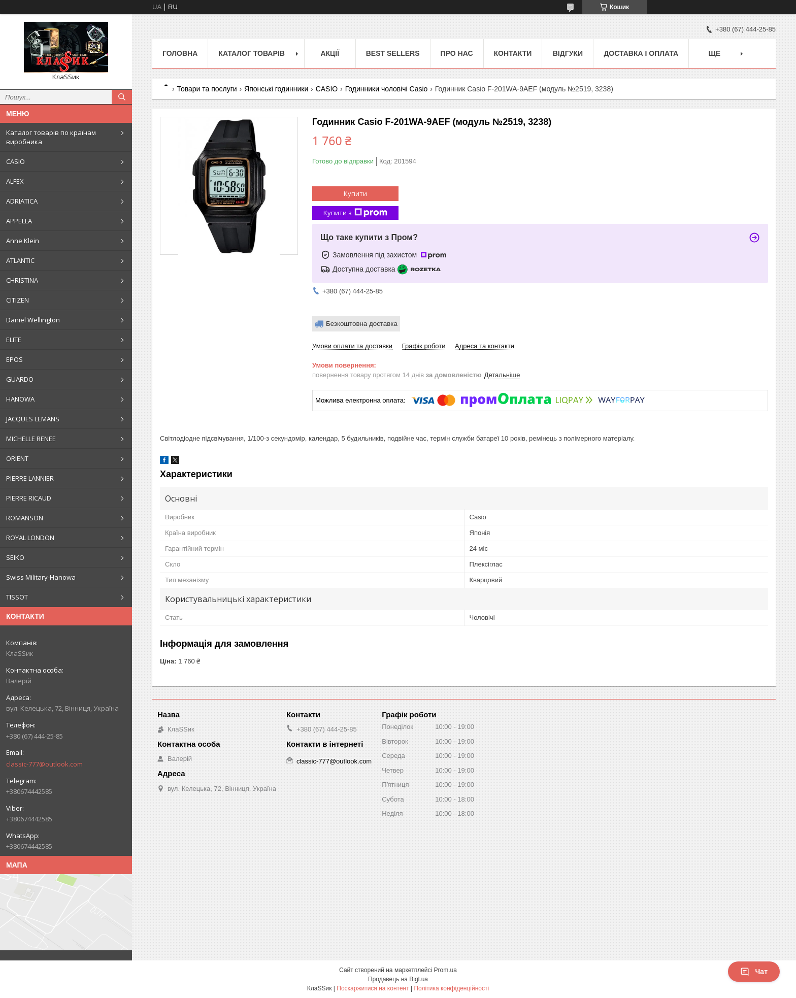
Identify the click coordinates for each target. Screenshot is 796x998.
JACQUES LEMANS (32, 418)
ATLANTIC (20, 260)
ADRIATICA (22, 201)
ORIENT (17, 458)
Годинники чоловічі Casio (386, 89)
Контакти (513, 53)
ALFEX (15, 181)
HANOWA (20, 399)
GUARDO (20, 379)
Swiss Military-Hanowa (41, 577)
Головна (179, 53)
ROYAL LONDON (30, 537)
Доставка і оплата (641, 53)
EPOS (14, 359)
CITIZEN (17, 300)
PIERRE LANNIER (30, 478)
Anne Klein (22, 240)
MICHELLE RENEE (31, 438)
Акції (329, 53)
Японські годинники (276, 89)
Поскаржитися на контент (373, 988)
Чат (754, 971)
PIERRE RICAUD (28, 498)
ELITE (13, 339)
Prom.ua (445, 970)
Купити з (355, 213)
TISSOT (17, 597)
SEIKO (15, 557)
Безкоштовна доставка (361, 323)
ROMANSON (24, 517)
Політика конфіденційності (451, 988)
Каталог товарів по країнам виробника (51, 137)
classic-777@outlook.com (44, 764)
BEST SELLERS (393, 53)
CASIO (15, 161)
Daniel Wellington (33, 319)
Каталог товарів (251, 53)
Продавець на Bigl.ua (398, 979)
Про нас (457, 53)
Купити (355, 193)
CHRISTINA (22, 280)
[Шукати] (122, 97)
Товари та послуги (207, 89)
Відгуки (568, 53)
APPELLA (19, 220)
